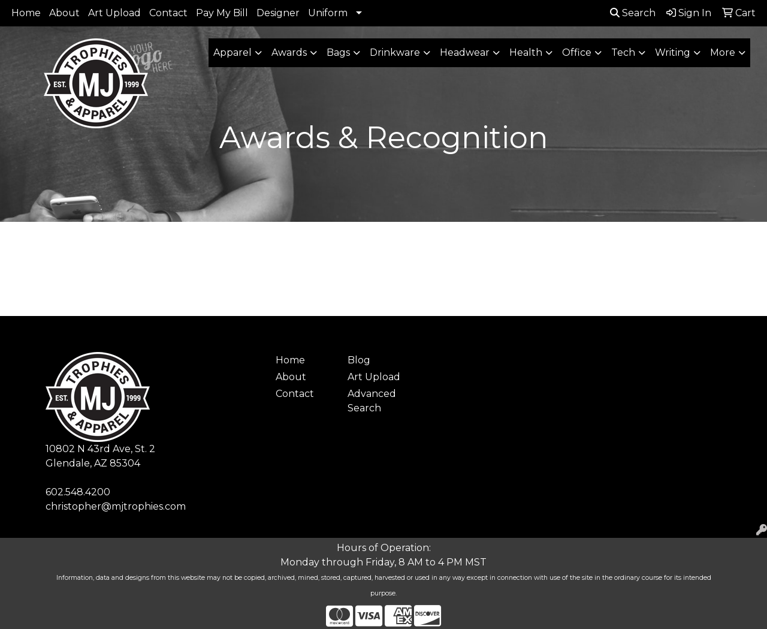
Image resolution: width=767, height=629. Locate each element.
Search (633, 13)
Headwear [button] (465, 52)
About (64, 13)
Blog (359, 360)
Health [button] (525, 52)
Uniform (328, 13)
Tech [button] (623, 52)
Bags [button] (338, 52)
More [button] (722, 52)
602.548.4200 (78, 492)
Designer (278, 13)
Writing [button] (672, 52)
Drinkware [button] (395, 52)
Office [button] (576, 52)
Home (26, 13)
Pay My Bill (222, 13)
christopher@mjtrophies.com (116, 506)
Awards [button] (289, 52)
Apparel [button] (232, 52)
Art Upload (114, 13)
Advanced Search (372, 401)
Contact (168, 13)
